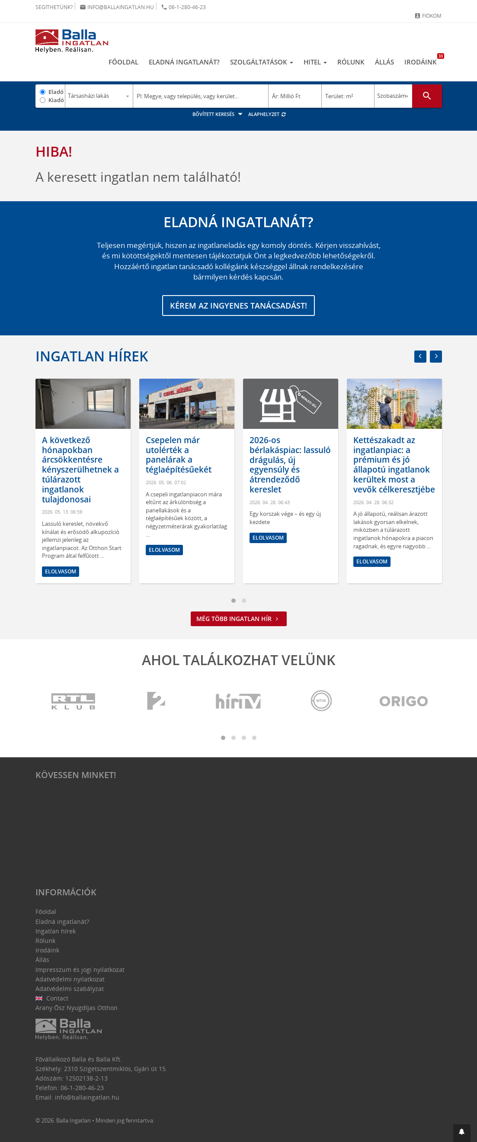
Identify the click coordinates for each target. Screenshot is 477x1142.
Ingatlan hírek (91, 356)
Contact (52, 998)
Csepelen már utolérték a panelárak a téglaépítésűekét (178, 454)
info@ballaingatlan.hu (117, 7)
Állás (384, 62)
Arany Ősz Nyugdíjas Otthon (76, 1008)
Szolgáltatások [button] (261, 62)
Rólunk (351, 62)
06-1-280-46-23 (183, 7)
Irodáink (423, 59)
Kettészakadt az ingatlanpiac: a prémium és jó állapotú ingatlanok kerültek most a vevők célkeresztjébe (394, 464)
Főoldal (123, 62)
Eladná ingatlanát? (184, 62)
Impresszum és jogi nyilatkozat (80, 969)
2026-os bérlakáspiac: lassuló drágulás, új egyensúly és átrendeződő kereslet (290, 464)
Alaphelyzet (267, 114)
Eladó (56, 92)
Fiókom (428, 15)
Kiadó (56, 100)
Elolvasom (60, 571)
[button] (462, 1133)
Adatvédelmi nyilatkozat (70, 979)
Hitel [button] (315, 62)
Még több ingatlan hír (238, 618)
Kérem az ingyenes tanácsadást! (238, 305)
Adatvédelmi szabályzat (69, 988)
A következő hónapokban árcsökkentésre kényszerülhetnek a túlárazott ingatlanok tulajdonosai (80, 469)
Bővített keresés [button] (218, 114)
